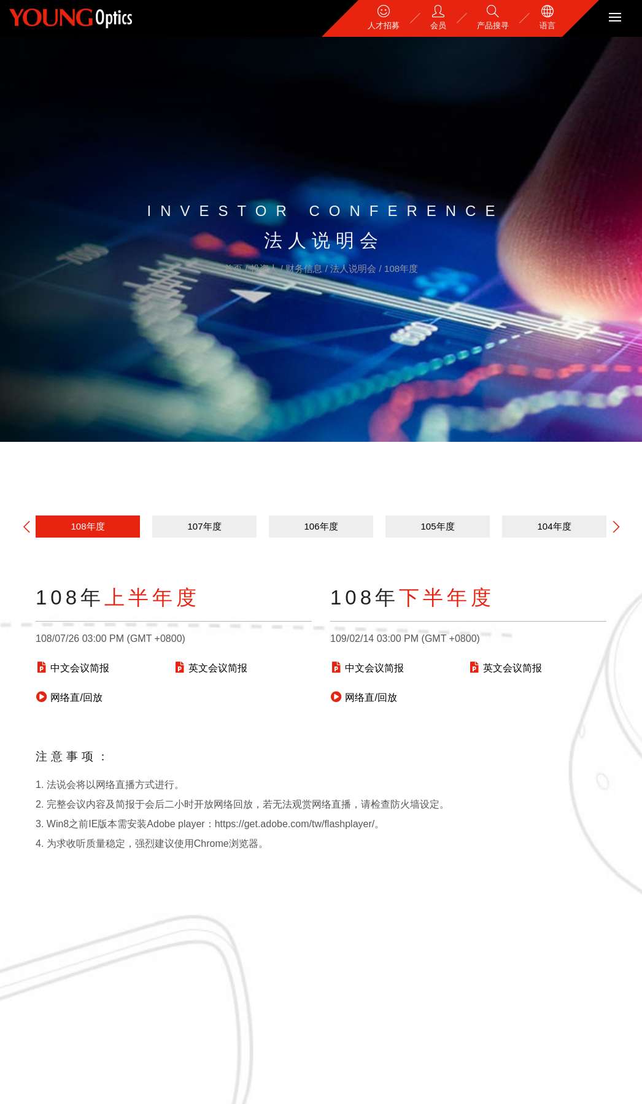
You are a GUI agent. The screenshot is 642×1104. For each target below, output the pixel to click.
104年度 (554, 526)
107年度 (204, 526)
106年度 (321, 526)
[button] (616, 526)
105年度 (437, 526)
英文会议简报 (210, 668)
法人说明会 (354, 268)
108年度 (401, 268)
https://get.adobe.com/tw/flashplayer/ (295, 824)
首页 (234, 268)
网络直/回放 (69, 697)
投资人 (265, 268)
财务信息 (305, 268)
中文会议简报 (72, 668)
